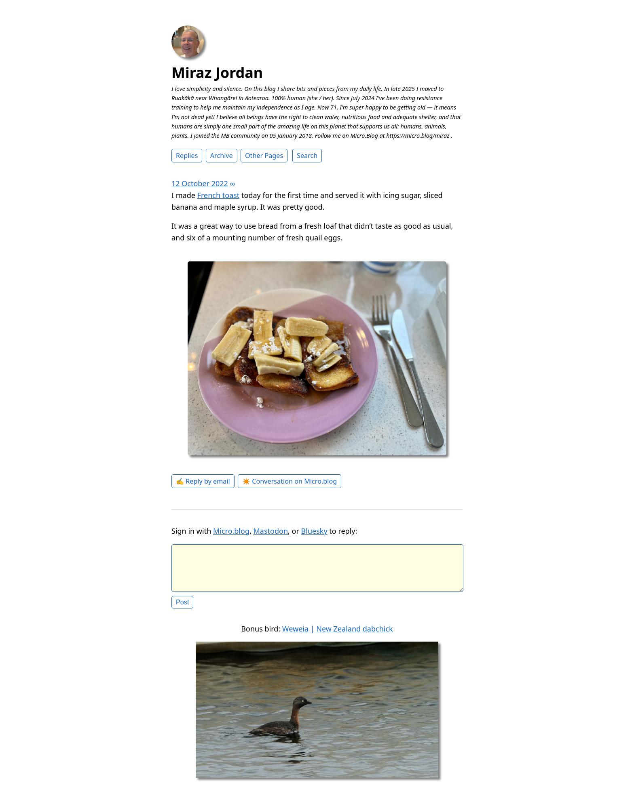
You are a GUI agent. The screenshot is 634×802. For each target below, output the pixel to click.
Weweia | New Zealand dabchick (337, 635)
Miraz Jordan (217, 72)
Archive (221, 155)
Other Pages (264, 155)
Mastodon (271, 531)
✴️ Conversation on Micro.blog (289, 481)
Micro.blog (231, 531)
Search (307, 155)
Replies (187, 155)
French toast (218, 195)
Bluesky (314, 531)
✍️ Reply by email (203, 481)
